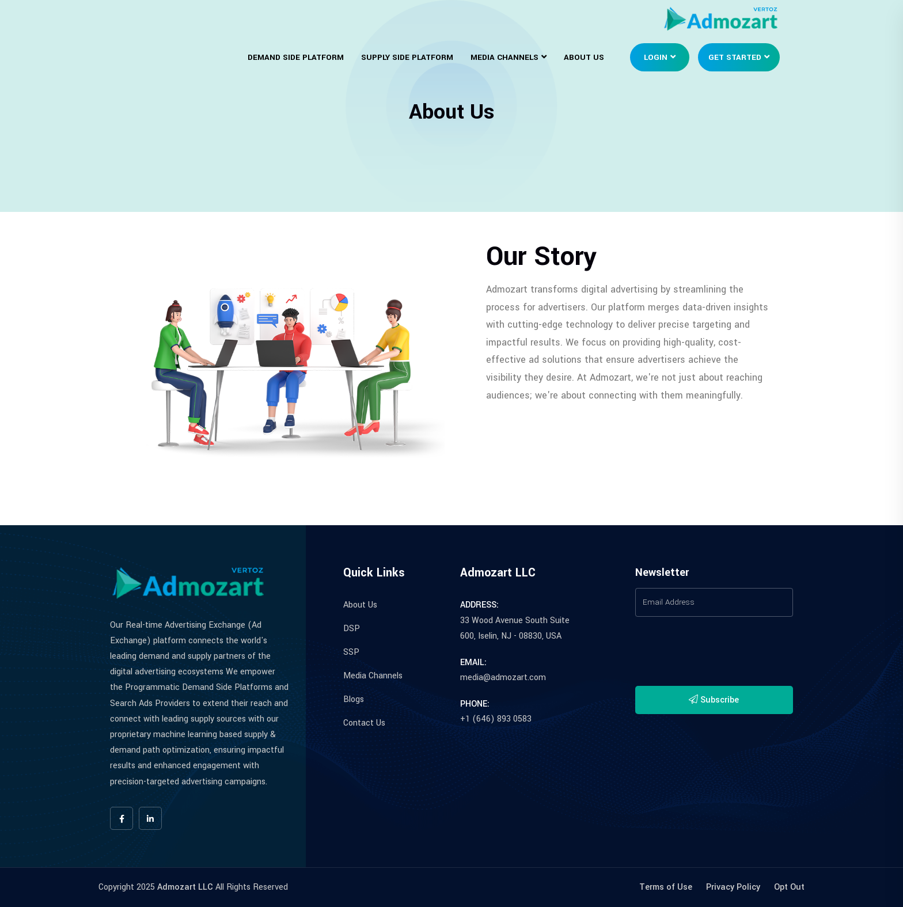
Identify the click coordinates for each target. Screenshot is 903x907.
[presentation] (722, 654)
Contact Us (364, 723)
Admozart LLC (185, 887)
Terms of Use (665, 887)
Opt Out (789, 887)
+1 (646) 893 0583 (496, 719)
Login (655, 57)
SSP (351, 652)
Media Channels (504, 57)
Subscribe (714, 700)
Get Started (734, 57)
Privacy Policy (733, 887)
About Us (584, 57)
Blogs (353, 699)
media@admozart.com (503, 677)
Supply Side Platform (407, 57)
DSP (351, 629)
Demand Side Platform (296, 57)
